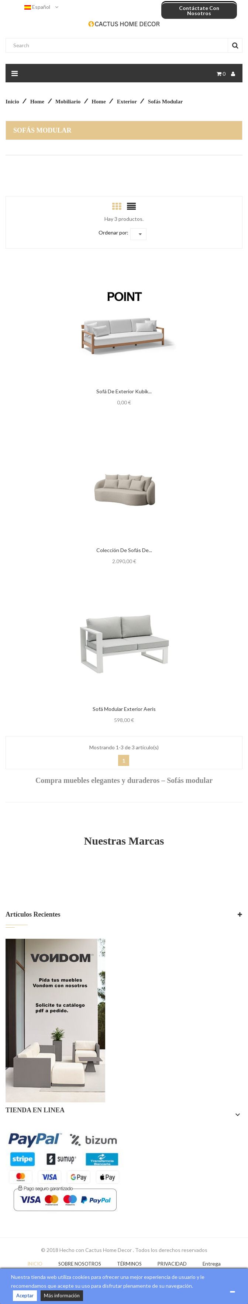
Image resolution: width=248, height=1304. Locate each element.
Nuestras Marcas (124, 841)
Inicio (34, 1264)
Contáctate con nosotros (199, 10)
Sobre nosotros (79, 1264)
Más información (62, 1295)
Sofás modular (42, 130)
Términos (129, 1264)
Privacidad (172, 1264)
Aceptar (25, 1295)
